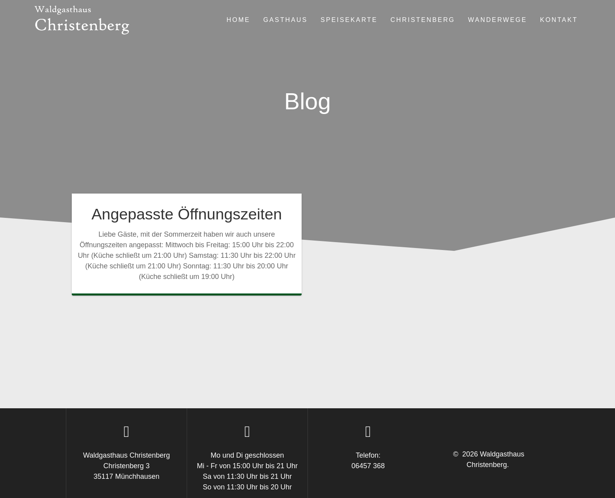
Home (239, 19)
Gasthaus (285, 19)
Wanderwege (497, 19)
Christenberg (423, 19)
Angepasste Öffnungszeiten (186, 214)
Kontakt (559, 19)
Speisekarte (348, 19)
